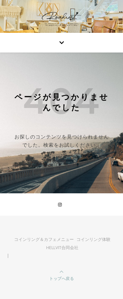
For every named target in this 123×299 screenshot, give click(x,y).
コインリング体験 (93, 239)
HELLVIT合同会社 (62, 247)
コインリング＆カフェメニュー (44, 239)
